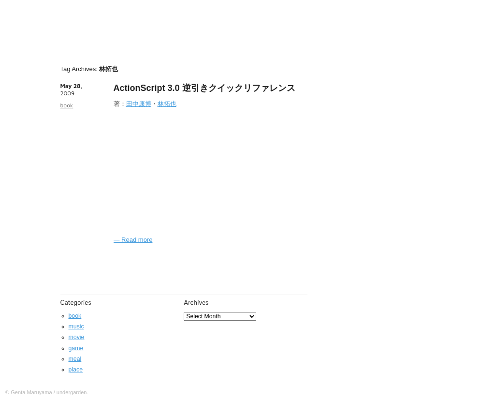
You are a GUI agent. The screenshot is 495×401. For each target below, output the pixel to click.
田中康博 (138, 103)
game (76, 348)
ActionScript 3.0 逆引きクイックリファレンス (204, 88)
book (66, 105)
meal (75, 359)
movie (77, 337)
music (76, 326)
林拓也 (167, 103)
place (76, 369)
